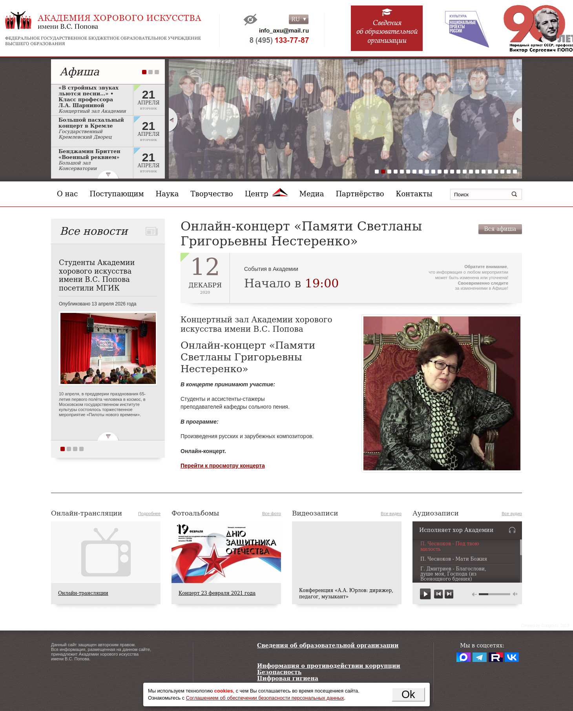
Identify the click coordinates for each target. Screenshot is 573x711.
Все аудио (512, 513)
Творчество (212, 194)
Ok (408, 694)
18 (483, 172)
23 (515, 172)
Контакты (414, 194)
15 (465, 172)
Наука (167, 194)
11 (440, 172)
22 (509, 172)
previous (438, 594)
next (448, 594)
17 (477, 172)
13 (452, 172)
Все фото (271, 513)
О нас (67, 194)
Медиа (311, 194)
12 (446, 172)
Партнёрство (360, 194)
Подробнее (149, 513)
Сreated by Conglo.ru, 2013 (545, 625)
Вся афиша (500, 229)
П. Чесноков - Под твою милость (449, 546)
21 (502, 172)
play (425, 594)
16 (471, 172)
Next (517, 120)
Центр (266, 194)
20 (496, 172)
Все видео (391, 513)
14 (458, 172)
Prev (173, 120)
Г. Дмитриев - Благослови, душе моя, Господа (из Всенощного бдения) (453, 574)
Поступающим (116, 194)
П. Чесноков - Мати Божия (453, 559)
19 (490, 172)
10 (433, 172)
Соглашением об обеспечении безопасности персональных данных (265, 698)
